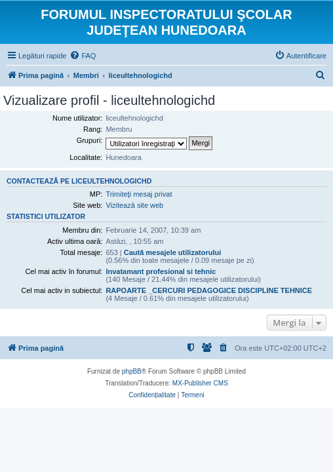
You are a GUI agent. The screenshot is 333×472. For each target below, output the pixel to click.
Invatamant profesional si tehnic (161, 271)
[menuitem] (82, 56)
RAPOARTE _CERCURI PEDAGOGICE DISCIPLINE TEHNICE (209, 290)
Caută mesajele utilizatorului (173, 252)
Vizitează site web (134, 205)
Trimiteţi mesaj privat (139, 194)
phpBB (132, 371)
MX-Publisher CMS (200, 383)
